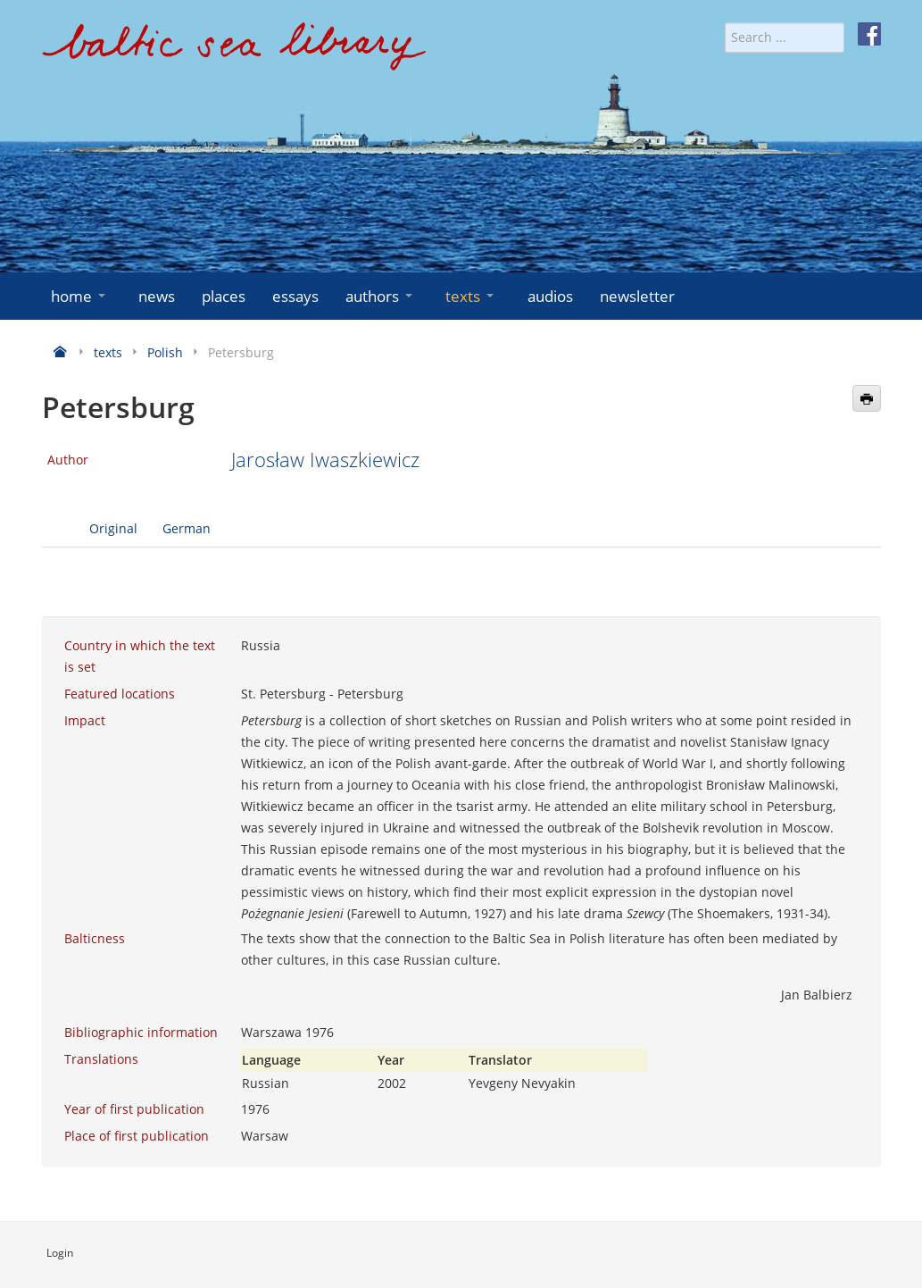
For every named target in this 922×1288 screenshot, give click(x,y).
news (156, 296)
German (186, 528)
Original (113, 528)
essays (295, 296)
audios (550, 296)
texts (471, 296)
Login (59, 1252)
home (80, 296)
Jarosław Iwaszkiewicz (325, 460)
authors (380, 296)
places (223, 296)
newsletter (637, 296)
